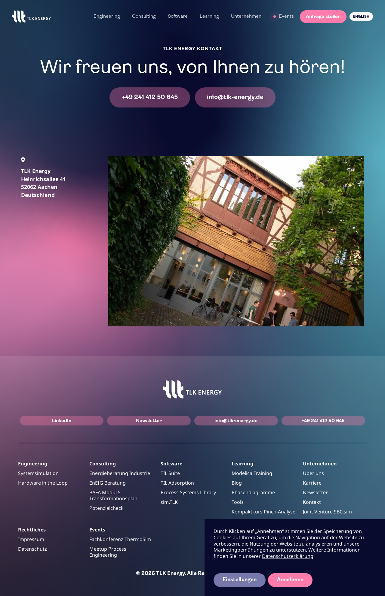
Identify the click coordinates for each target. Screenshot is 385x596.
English (361, 17)
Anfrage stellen (323, 16)
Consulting (144, 16)
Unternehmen (246, 16)
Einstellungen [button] (240, 579)
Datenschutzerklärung (287, 556)
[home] (31, 16)
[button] (107, 16)
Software (178, 16)
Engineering (107, 16)
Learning (209, 16)
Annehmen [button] (290, 579)
